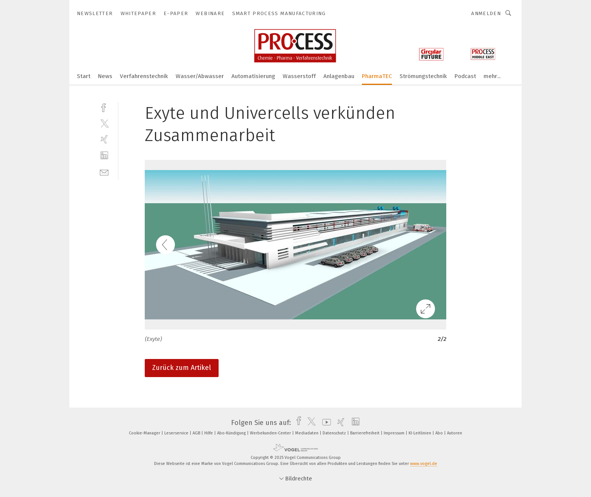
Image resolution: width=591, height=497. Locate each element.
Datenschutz (335, 433)
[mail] (104, 171)
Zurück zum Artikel (181, 368)
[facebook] (104, 107)
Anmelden (486, 13)
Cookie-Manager (145, 433)
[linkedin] (104, 155)
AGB (197, 433)
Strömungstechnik (423, 76)
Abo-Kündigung (232, 433)
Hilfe (209, 433)
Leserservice (177, 433)
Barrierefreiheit (365, 433)
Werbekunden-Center (271, 433)
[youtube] (324, 423)
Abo (439, 433)
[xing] (104, 139)
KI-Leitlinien (420, 433)
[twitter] (104, 123)
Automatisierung (253, 76)
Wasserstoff (299, 76)
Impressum (395, 433)
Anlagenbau (338, 76)
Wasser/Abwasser (200, 76)
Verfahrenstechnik (144, 76)
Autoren (454, 433)
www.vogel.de (423, 463)
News (105, 76)
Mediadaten (307, 433)
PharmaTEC (377, 76)
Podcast (465, 76)
